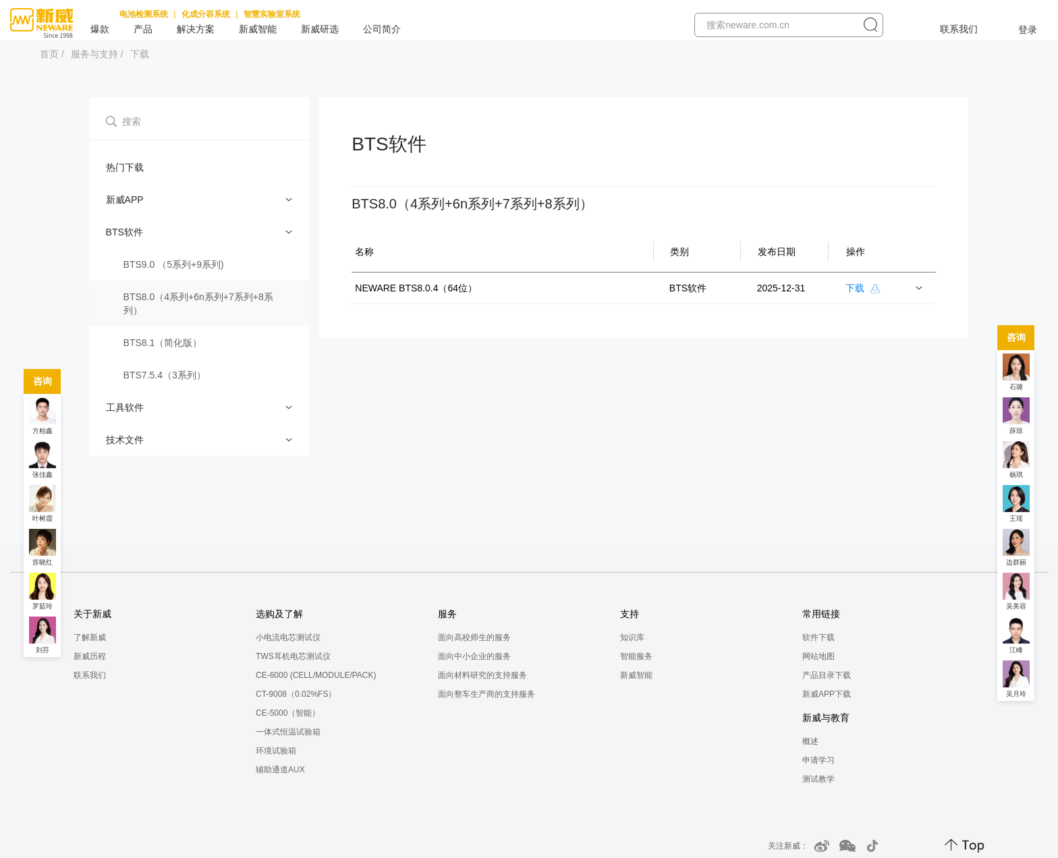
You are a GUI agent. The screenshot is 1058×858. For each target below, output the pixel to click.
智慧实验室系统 (272, 14)
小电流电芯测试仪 (288, 637)
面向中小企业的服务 (474, 656)
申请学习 (818, 760)
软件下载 (818, 637)
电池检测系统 (143, 14)
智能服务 (636, 656)
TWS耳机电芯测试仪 (293, 656)
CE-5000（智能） (288, 713)
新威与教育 (826, 717)
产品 (143, 29)
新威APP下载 (826, 694)
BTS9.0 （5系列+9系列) (173, 264)
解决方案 (196, 29)
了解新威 (90, 637)
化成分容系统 (206, 14)
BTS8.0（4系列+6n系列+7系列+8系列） (198, 303)
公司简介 (382, 29)
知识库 (632, 637)
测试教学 (818, 779)
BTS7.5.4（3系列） (164, 375)
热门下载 (125, 167)
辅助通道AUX (280, 769)
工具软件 (125, 407)
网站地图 (818, 656)
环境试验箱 (276, 750)
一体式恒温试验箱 (288, 732)
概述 (810, 741)
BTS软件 (124, 232)
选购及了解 (279, 613)
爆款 (99, 29)
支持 (629, 613)
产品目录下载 (826, 675)
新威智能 (258, 29)
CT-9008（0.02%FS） (296, 694)
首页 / (52, 54)
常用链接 (821, 613)
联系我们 (959, 29)
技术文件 (125, 439)
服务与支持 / (97, 54)
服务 (447, 613)
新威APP (125, 199)
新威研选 (320, 29)
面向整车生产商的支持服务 (486, 694)
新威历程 (90, 656)
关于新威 (92, 613)
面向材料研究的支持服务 (482, 675)
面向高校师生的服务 (474, 637)
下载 (139, 54)
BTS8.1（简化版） (162, 342)
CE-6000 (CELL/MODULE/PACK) (316, 675)
